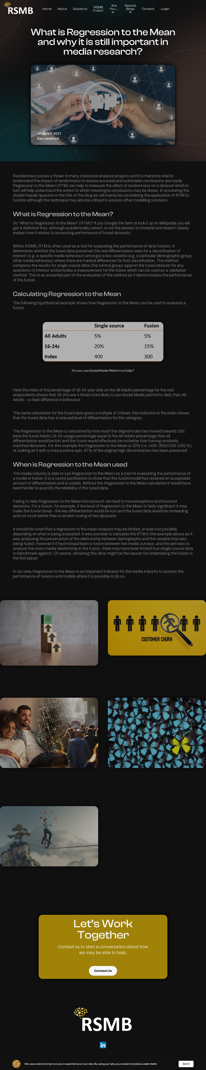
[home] (18, 9)
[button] (113, 9)
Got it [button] (186, 1063)
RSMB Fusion (98, 9)
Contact (148, 8)
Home (47, 8)
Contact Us (103, 971)
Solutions (80, 8)
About (62, 8)
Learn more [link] (149, 1063)
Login (165, 8)
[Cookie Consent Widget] (103, 1064)
